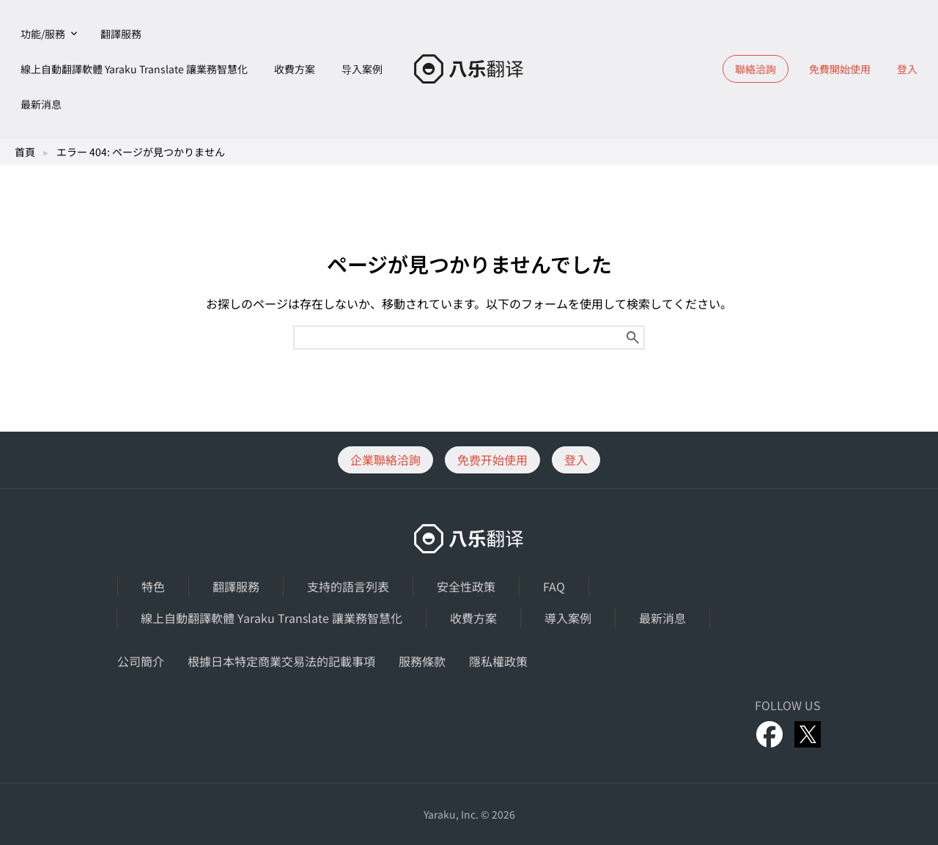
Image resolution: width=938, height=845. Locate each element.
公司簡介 (140, 661)
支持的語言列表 (348, 586)
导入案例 (362, 69)
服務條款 (422, 661)
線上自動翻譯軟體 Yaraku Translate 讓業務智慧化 (134, 69)
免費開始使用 (840, 69)
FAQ (554, 586)
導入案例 (567, 618)
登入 (907, 69)
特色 (153, 586)
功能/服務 (43, 33)
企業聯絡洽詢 (385, 459)
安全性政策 (466, 586)
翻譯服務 (120, 33)
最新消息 (41, 104)
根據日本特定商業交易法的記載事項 (281, 661)
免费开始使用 (492, 459)
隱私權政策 (498, 661)
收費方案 (294, 69)
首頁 (25, 151)
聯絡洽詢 (755, 69)
